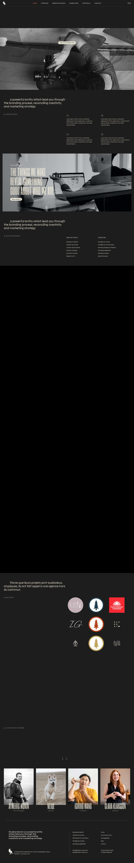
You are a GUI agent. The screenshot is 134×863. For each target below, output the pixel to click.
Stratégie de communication (106, 245)
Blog (102, 841)
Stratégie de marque (104, 242)
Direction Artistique (71, 250)
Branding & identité (78, 832)
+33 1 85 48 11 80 (25, 854)
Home (102, 832)
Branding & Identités (72, 242)
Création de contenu (72, 245)
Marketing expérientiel (104, 250)
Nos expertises (105, 838)
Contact (103, 844)
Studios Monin (109, 850)
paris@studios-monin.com (80, 852)
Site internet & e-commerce (80, 838)
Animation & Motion (72, 253)
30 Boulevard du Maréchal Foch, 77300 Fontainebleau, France (32, 852)
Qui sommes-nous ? (106, 835)
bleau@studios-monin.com (80, 850)
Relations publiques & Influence (107, 247)
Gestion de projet (103, 256)
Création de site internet (73, 247)
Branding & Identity (103, 253)
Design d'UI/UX (70, 256)
